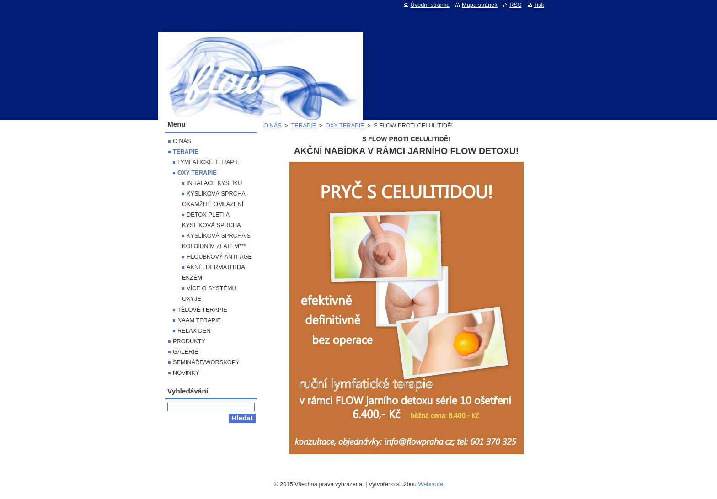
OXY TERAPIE (345, 125)
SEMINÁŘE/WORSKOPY (206, 362)
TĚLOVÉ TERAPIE (202, 309)
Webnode (430, 484)
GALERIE (185, 351)
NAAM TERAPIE (199, 320)
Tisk (539, 4)
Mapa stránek (480, 4)
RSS (515, 4)
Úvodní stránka (429, 4)
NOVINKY (186, 372)
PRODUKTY (189, 341)
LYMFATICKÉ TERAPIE (208, 162)
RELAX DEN (194, 330)
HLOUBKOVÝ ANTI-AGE (219, 256)
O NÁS (272, 125)
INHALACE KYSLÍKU (214, 183)
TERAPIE (303, 125)
